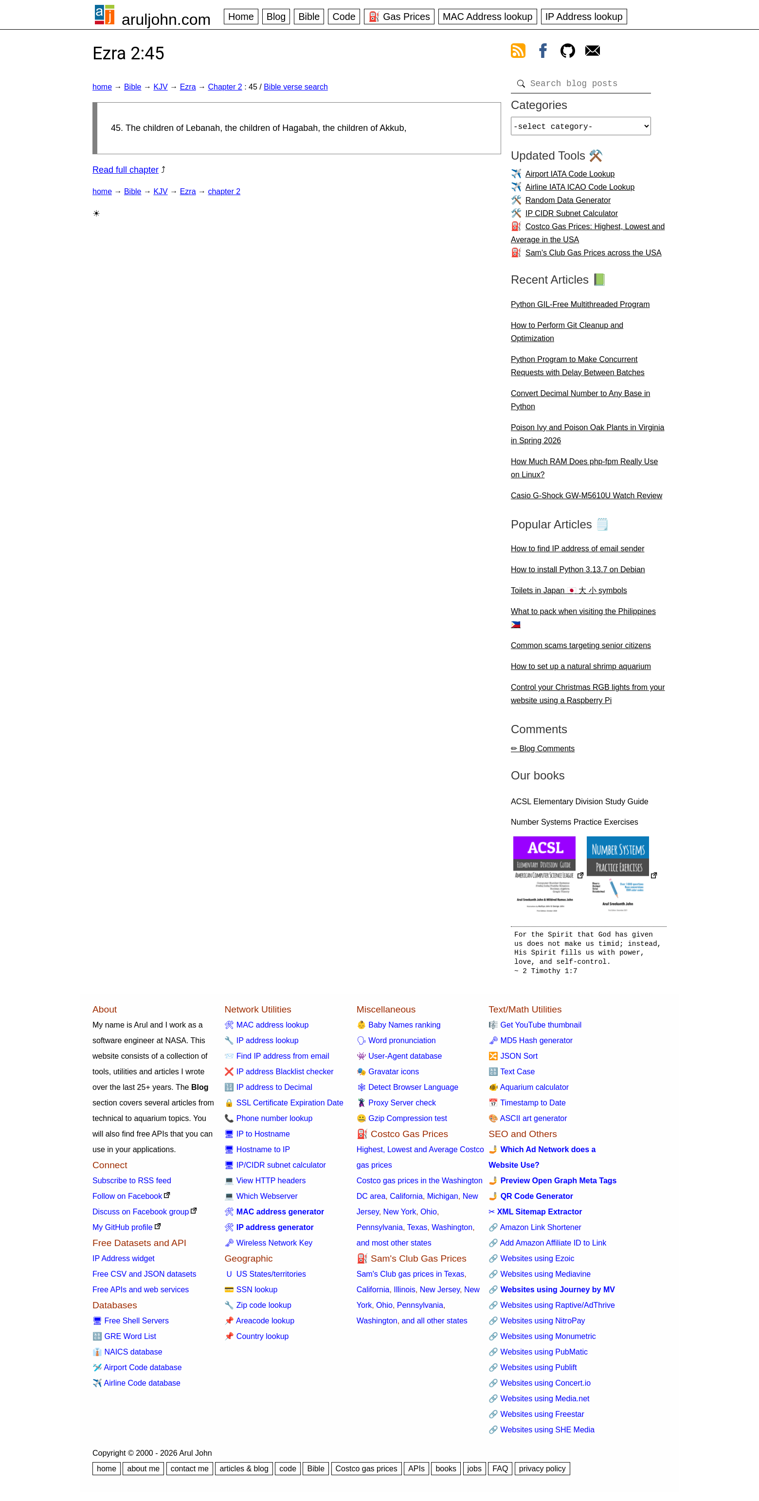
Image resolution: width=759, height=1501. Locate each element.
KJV (160, 87)
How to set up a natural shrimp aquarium (581, 670)
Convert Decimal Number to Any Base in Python (580, 404)
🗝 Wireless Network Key (268, 1247)
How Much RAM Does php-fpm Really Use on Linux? (584, 472)
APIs (416, 1472)
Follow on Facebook (127, 1200)
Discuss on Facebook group (140, 1216)
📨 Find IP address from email (276, 1060)
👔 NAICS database (127, 1356)
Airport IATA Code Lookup (570, 178)
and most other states (394, 1247)
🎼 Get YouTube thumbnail (534, 1029)
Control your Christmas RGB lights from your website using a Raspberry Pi (588, 697)
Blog (276, 16)
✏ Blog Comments (543, 752)
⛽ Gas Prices (399, 16)
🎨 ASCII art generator (527, 1122)
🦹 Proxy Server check (396, 1107)
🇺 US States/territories (265, 1278)
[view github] (567, 52)
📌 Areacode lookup (259, 1324)
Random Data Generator (568, 204)
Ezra (188, 87)
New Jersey (440, 1293)
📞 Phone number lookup (268, 1122)
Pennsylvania (380, 1231)
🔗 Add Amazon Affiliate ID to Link (547, 1247)
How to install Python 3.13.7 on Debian (578, 573)
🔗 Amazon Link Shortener (534, 1231)
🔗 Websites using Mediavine (539, 1278)
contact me (190, 1472)
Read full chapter (125, 170)
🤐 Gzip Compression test (402, 1122)
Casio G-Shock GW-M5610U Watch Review (586, 499)
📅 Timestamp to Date (527, 1107)
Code (343, 16)
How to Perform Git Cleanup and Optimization (567, 335)
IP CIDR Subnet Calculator (571, 217)
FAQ (500, 1472)
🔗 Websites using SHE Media (541, 1433)
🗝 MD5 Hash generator (530, 1044)
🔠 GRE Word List (124, 1340)
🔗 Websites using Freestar (536, 1418)
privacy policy (542, 1472)
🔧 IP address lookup (261, 1044)
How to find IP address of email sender (578, 552)
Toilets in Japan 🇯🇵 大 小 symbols (569, 594)
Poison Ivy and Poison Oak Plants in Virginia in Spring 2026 (587, 438)
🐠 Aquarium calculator (528, 1091)
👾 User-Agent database (399, 1060)
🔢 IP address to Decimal (268, 1091)
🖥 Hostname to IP (257, 1153)
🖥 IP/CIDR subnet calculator (275, 1169)
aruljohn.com (166, 19)
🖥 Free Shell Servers (130, 1324)
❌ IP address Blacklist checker (278, 1075)
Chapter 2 (225, 87)
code (287, 1472)
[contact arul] (592, 52)
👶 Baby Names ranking (399, 1029)
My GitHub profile (122, 1231)
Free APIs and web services (140, 1293)
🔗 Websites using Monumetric (542, 1340)
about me (143, 1472)
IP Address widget (123, 1262)
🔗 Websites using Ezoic (531, 1262)
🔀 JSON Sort (513, 1060)
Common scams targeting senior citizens (581, 649)
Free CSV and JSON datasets (144, 1278)
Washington (452, 1231)
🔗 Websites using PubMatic (538, 1356)
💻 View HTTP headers (265, 1184)
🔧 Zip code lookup (257, 1309)
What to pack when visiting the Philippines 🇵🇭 (583, 622)
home (102, 87)
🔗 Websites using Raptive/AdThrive (551, 1309)
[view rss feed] (518, 52)
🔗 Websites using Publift (532, 1371)
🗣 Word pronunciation (396, 1044)
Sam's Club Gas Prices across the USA (593, 257)
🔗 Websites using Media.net (538, 1402)
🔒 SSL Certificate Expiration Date (283, 1107)
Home (241, 16)
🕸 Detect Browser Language (407, 1091)
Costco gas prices (367, 1472)
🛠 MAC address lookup (266, 1029)
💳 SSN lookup (250, 1293)
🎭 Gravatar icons (388, 1075)
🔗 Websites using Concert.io (539, 1387)
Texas (417, 1231)
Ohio (428, 1216)
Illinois (404, 1293)
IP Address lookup (584, 16)
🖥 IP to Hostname (256, 1138)
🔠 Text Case (511, 1075)
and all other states (435, 1324)
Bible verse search (296, 87)
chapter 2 (224, 191)
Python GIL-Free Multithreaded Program (580, 308)
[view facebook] (543, 52)
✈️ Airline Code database (136, 1387)
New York (399, 1216)
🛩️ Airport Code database (137, 1371)
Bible (309, 16)
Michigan (442, 1200)
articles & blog (244, 1472)
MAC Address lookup (488, 16)
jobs (475, 1472)
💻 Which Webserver (260, 1200)
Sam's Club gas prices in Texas (411, 1278)
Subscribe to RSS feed (131, 1184)
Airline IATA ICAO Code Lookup (579, 191)
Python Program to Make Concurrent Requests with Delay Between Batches (578, 369)
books (445, 1472)
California (406, 1200)
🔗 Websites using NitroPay (536, 1324)
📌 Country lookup (256, 1340)
